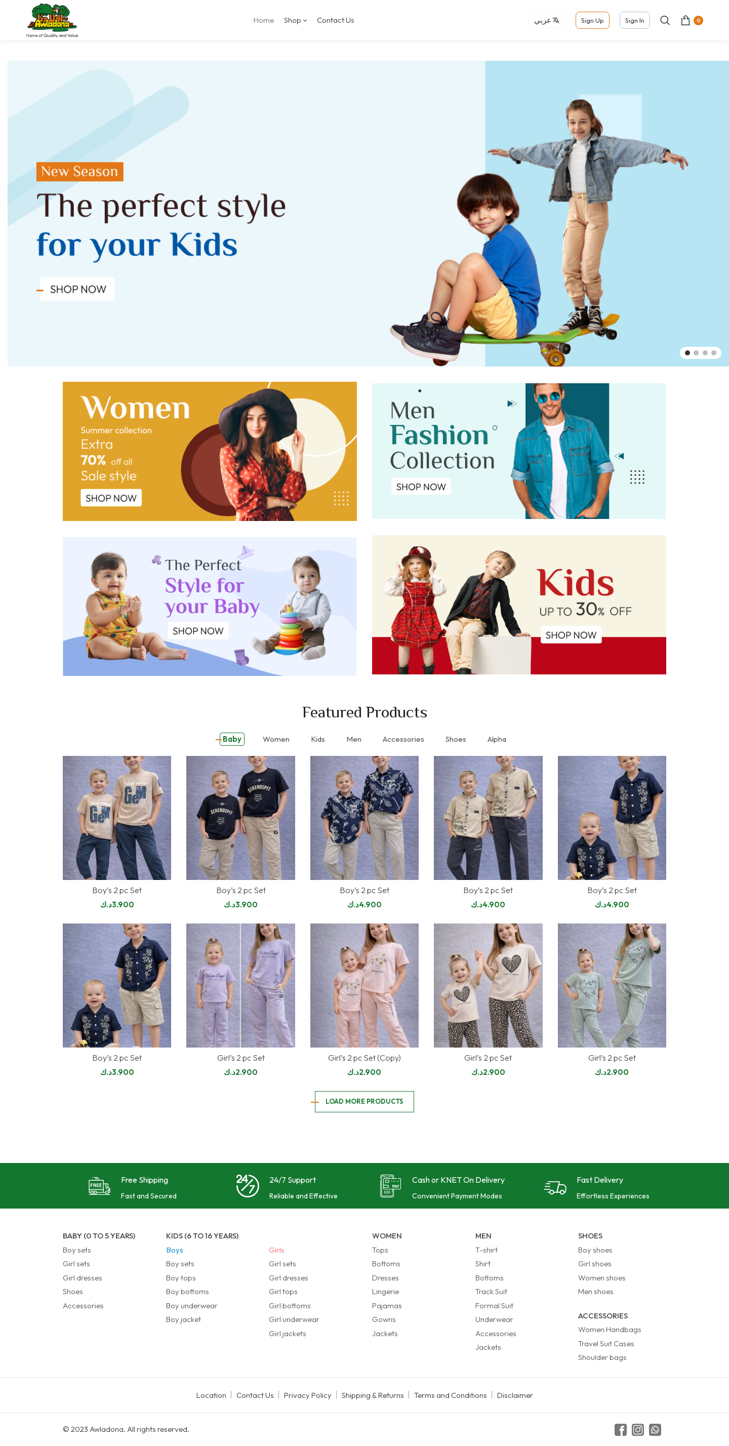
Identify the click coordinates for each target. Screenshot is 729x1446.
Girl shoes (595, 1263)
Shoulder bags (602, 1357)
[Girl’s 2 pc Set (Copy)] (364, 985)
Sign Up (592, 20)
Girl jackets (287, 1333)
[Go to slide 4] (713, 352)
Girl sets (76, 1263)
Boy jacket (183, 1319)
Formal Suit (494, 1305)
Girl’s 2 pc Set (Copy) (364, 1058)
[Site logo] (52, 19)
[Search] (665, 20)
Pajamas (387, 1305)
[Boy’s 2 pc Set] (117, 818)
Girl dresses (82, 1277)
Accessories (83, 1305)
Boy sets (77, 1250)
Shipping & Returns (373, 1395)
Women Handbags (609, 1329)
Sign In (634, 20)
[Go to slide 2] (696, 352)
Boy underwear (192, 1305)
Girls (277, 1250)
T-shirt (486, 1250)
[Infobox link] (132, 1188)
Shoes (73, 1291)
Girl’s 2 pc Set (241, 1058)
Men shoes (596, 1291)
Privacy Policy (308, 1395)
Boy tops (181, 1277)
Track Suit (491, 1291)
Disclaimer (515, 1395)
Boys (174, 1250)
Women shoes (602, 1277)
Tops (380, 1250)
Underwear (494, 1319)
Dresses (385, 1277)
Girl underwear (294, 1319)
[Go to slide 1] (687, 352)
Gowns (384, 1319)
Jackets (385, 1333)
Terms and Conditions (450, 1395)
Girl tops (283, 1291)
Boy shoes (595, 1250)
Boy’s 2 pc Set (117, 890)
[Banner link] (210, 451)
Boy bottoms (187, 1291)
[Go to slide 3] (705, 352)
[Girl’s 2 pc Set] (240, 985)
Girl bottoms (290, 1305)
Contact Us (255, 1395)
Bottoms (386, 1263)
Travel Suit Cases (606, 1343)
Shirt (483, 1263)
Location (211, 1395)
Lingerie (385, 1291)
